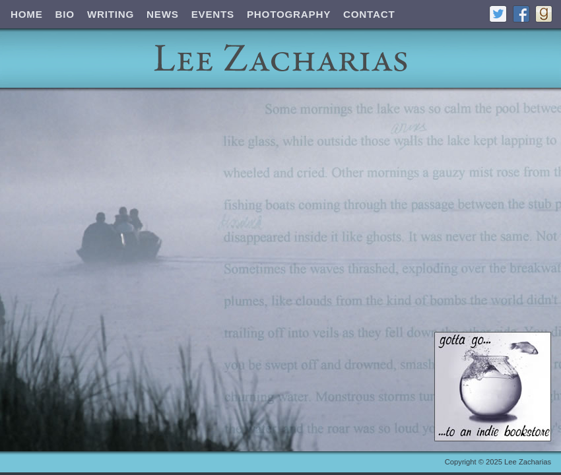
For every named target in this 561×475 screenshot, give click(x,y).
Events (212, 14)
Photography (289, 14)
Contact (369, 14)
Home (27, 14)
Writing (110, 14)
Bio (65, 14)
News (163, 14)
